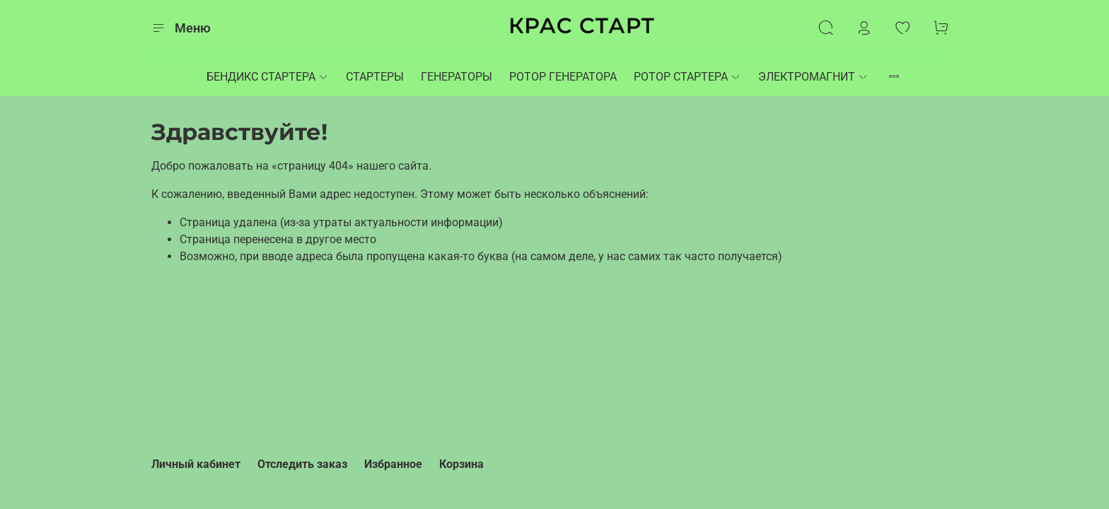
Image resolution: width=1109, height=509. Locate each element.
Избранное (393, 464)
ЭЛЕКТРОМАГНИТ (813, 76)
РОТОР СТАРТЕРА (687, 76)
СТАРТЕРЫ (375, 76)
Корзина (461, 464)
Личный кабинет (195, 464)
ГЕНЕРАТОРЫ (456, 76)
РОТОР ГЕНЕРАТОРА (563, 76)
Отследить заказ (302, 464)
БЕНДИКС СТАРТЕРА (268, 76)
